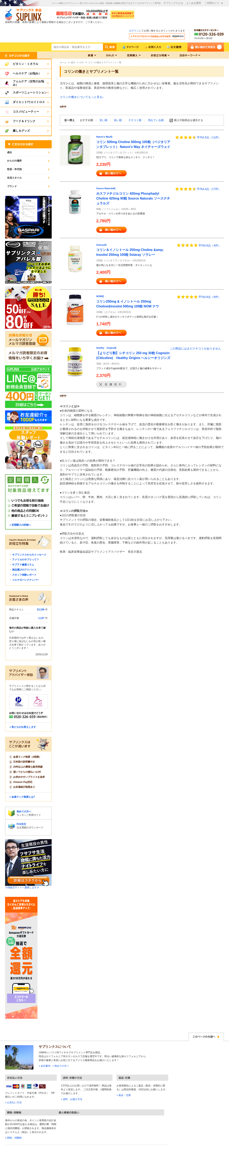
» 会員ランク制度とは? (22, 796)
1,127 (41, 618)
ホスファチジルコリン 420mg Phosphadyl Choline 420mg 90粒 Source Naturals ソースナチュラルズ (133, 198)
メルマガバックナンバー (25, 579)
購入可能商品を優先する (188, 120)
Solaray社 (101, 245)
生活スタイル (14, 177)
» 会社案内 (44, 1065)
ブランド (12, 186)
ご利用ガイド (212, 3)
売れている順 (156, 120)
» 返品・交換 (124, 1095)
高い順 (118, 120)
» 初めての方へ (60, 1065)
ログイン (134, 30)
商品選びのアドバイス (24, 569)
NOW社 (100, 296)
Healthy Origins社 (106, 348)
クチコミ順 (135, 120)
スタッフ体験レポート (24, 574)
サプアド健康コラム (23, 564)
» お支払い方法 (13, 1102)
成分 (9, 152)
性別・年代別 (14, 169)
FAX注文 (21, 824)
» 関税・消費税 (13, 1137)
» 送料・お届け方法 (71, 1099)
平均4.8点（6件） (209, 296)
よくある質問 (193, 3)
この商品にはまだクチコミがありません (195, 348)
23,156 (40, 609)
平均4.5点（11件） (209, 137)
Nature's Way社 (104, 137)
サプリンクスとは (173, 3)
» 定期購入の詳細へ (20, 524)
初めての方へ (24, 811)
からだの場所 (14, 160)
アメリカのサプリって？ (25, 559)
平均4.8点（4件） (209, 245)
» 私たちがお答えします (23, 727)
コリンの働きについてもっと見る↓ (82, 97)
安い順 (104, 120)
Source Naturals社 (106, 188)
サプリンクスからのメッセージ (29, 554)
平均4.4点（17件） (209, 189)
